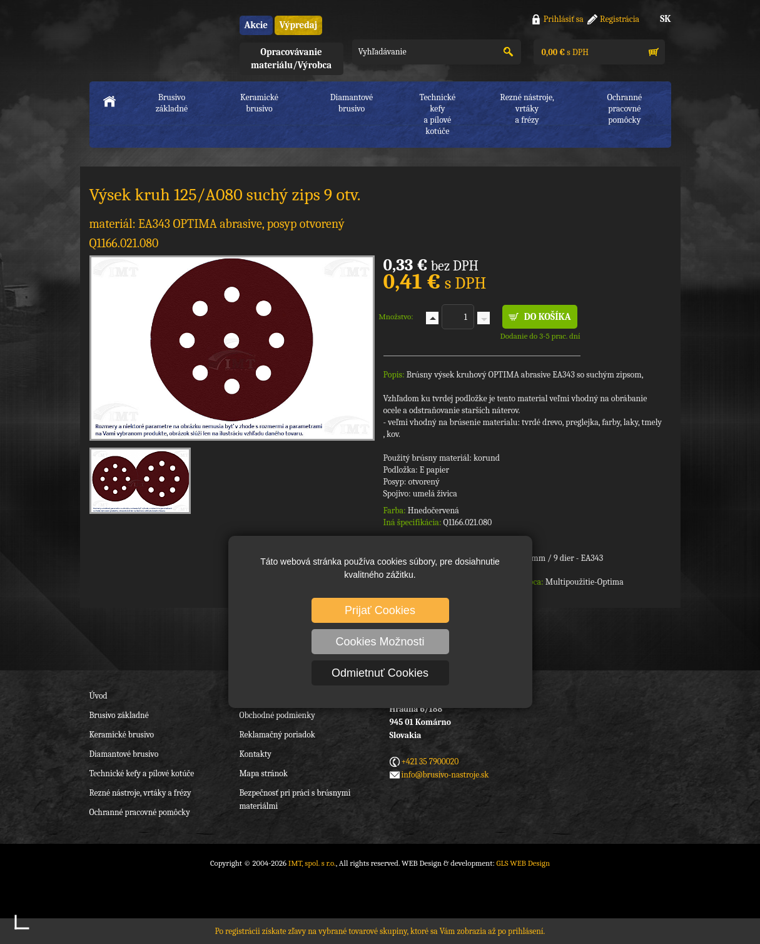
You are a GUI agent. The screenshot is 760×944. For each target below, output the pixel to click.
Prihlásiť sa (564, 19)
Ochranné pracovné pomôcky (139, 812)
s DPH (564, 52)
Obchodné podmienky (277, 715)
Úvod (98, 695)
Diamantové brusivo (351, 103)
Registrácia (619, 19)
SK (665, 18)
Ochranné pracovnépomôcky (624, 108)
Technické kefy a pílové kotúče (142, 773)
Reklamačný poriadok (277, 734)
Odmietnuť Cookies (380, 673)
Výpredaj (298, 25)
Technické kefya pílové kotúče (438, 114)
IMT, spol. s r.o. (158, 38)
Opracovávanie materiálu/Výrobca (291, 58)
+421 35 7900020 (430, 761)
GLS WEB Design (523, 863)
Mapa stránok (264, 773)
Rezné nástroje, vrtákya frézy (527, 108)
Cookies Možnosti (379, 641)
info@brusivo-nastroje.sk (445, 774)
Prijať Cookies (380, 610)
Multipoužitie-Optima (584, 582)
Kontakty (255, 754)
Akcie (256, 25)
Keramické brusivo (259, 103)
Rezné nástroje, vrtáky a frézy (140, 793)
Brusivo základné (172, 103)
